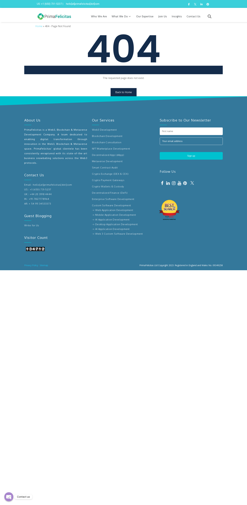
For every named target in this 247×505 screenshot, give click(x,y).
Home (38, 26)
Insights (177, 16)
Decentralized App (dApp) (108, 154)
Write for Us (31, 225)
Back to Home (123, 92)
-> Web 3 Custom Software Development (117, 233)
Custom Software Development (111, 205)
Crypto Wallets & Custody (108, 186)
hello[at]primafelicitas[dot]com (52, 184)
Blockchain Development (107, 136)
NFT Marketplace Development (111, 148)
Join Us (162, 16)
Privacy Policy (31, 265)
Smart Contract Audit (105, 167)
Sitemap (44, 265)
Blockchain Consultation (106, 142)
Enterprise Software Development (113, 199)
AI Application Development (112, 219)
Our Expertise (145, 16)
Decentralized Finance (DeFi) (110, 192)
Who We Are (99, 16)
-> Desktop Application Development (115, 224)
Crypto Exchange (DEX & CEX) (110, 173)
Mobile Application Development (115, 214)
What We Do (122, 16)
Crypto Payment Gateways (108, 180)
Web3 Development (104, 129)
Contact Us (194, 16)
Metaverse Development (107, 161)
